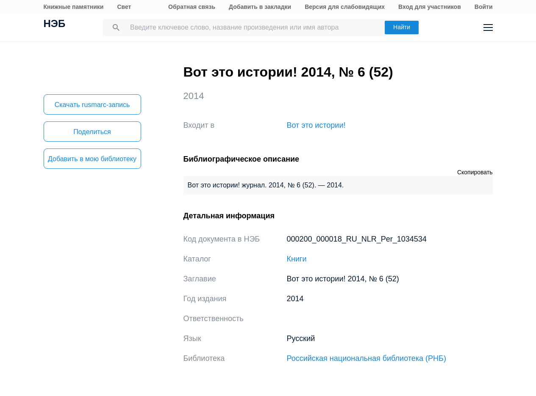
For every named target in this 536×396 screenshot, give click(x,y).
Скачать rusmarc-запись (92, 104)
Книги (297, 259)
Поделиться (92, 131)
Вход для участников (429, 6)
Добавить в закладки (260, 6)
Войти (484, 6)
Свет (124, 6)
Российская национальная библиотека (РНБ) (366, 358)
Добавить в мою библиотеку (92, 158)
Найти (401, 27)
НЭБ (55, 24)
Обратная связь (191, 6)
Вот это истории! (316, 125)
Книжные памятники (74, 6)
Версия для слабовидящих (345, 6)
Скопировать (475, 172)
